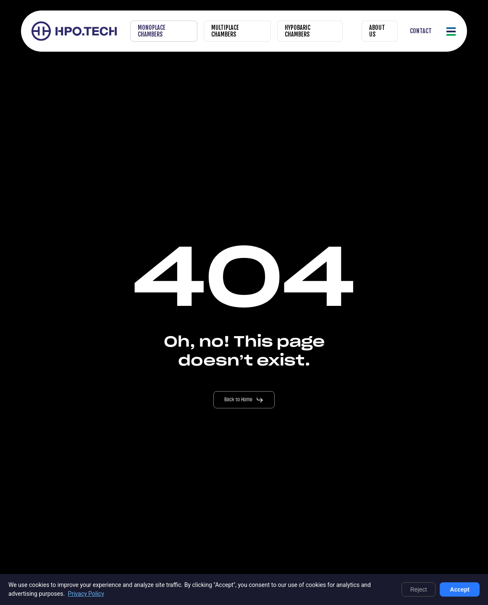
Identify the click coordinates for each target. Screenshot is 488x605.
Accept (460, 589)
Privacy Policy (86, 593)
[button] (451, 31)
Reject (418, 589)
